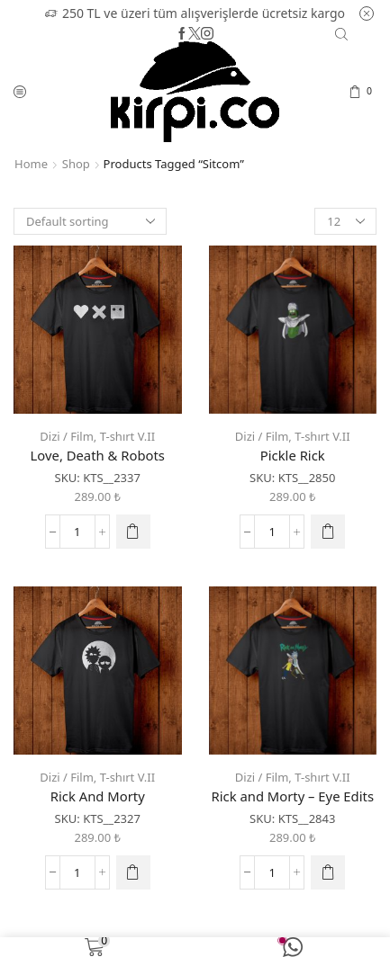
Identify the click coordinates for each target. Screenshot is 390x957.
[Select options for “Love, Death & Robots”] (133, 531)
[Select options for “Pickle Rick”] (328, 531)
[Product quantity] (77, 531)
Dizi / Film (67, 436)
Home (31, 164)
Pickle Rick (292, 455)
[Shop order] (90, 221)
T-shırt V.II (127, 436)
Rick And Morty (97, 796)
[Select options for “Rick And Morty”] (133, 872)
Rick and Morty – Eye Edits (293, 796)
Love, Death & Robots (98, 455)
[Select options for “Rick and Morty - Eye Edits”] (328, 872)
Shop (76, 164)
